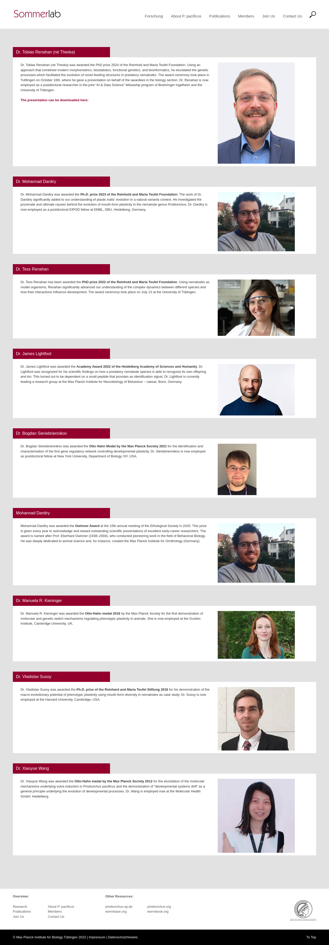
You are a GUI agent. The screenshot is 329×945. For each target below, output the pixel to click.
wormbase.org (115, 911)
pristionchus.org (159, 907)
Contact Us (292, 16)
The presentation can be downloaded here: (54, 100)
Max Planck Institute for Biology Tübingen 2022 (51, 937)
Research (20, 907)
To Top (311, 937)
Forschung (154, 16)
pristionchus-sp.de (119, 907)
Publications (219, 16)
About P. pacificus (186, 16)
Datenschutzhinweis (123, 937)
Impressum (97, 937)
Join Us (268, 16)
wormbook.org (157, 911)
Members (246, 16)
